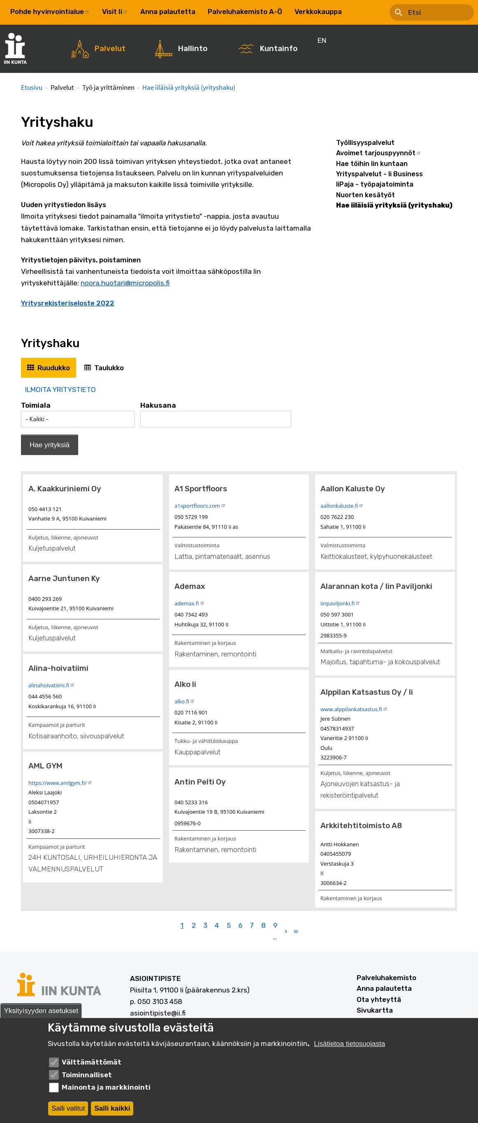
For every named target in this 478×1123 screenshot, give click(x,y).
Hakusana (158, 405)
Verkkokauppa (318, 11)
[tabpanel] (239, 663)
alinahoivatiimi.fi (51, 685)
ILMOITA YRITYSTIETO (60, 389)
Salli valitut (68, 1110)
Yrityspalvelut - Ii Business (379, 174)
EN (358, 11)
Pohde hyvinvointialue (50, 11)
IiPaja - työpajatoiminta (374, 184)
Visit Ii (115, 11)
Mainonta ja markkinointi (106, 1089)
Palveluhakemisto (386, 978)
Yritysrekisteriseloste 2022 (67, 303)
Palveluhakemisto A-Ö (245, 11)
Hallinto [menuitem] (192, 48)
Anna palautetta (167, 11)
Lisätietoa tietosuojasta (349, 1045)
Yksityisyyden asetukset (41, 1012)
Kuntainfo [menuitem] (278, 48)
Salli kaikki (112, 1110)
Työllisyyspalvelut (365, 143)
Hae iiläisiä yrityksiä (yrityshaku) (188, 87)
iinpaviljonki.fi (340, 603)
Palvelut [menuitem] (110, 48)
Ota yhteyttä (379, 999)
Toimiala (36, 405)
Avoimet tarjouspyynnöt (378, 153)
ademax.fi (189, 603)
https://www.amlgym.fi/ (60, 783)
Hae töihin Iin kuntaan (372, 164)
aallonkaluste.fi (342, 505)
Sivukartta (375, 1010)
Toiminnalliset (87, 1076)
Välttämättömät (91, 1064)
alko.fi (184, 701)
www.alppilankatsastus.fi (354, 709)
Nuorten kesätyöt (365, 195)
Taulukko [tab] (109, 368)
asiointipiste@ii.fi (158, 1013)
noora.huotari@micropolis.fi (125, 283)
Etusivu (31, 87)
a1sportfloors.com (200, 505)
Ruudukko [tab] (53, 368)
